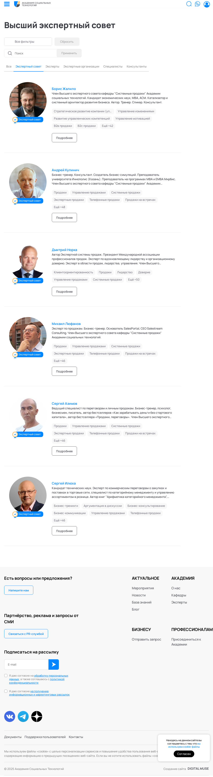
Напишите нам (19, 591)
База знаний (141, 603)
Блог (136, 610)
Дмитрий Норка (64, 250)
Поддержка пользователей (47, 739)
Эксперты (58, 67)
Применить (68, 53)
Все (9, 67)
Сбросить (68, 42)
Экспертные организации (90, 67)
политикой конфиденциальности (36, 681)
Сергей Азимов (64, 404)
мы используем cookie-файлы (184, 745)
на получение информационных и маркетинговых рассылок (39, 693)
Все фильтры (25, 41)
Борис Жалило (64, 89)
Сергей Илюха (64, 484)
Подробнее (64, 138)
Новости (139, 595)
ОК (53, 665)
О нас (175, 588)
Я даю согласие (39, 693)
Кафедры (178, 595)
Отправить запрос (146, 640)
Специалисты (126, 67)
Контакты (79, 739)
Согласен (184, 754)
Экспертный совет (31, 67)
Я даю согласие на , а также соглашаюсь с (38, 680)
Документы (13, 739)
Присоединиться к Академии (186, 642)
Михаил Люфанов (66, 324)
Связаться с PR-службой (26, 634)
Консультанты (152, 67)
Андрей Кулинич (65, 170)
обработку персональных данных (38, 678)
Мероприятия (143, 588)
